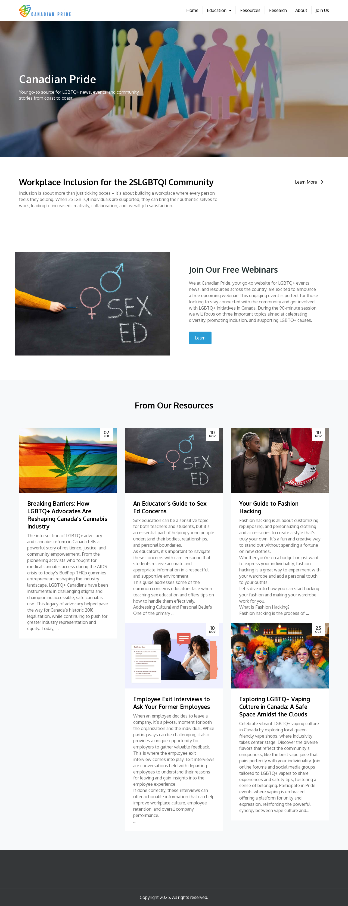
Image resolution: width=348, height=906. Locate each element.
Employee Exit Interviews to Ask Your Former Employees (171, 702)
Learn (200, 338)
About (301, 10)
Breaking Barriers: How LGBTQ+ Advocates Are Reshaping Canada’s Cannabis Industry (67, 515)
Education (216, 10)
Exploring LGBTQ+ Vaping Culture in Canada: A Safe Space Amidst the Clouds (274, 706)
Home (192, 10)
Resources (250, 10)
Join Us (322, 10)
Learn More (309, 182)
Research (278, 10)
